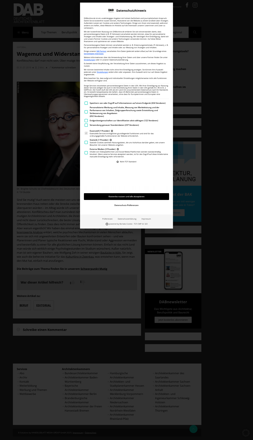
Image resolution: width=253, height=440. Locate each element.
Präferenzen (107, 200)
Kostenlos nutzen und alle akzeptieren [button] (127, 177)
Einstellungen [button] (89, 41)
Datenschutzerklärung (127, 200)
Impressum (146, 200)
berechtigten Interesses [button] (93, 34)
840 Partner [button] (101, 32)
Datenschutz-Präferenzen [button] (126, 186)
